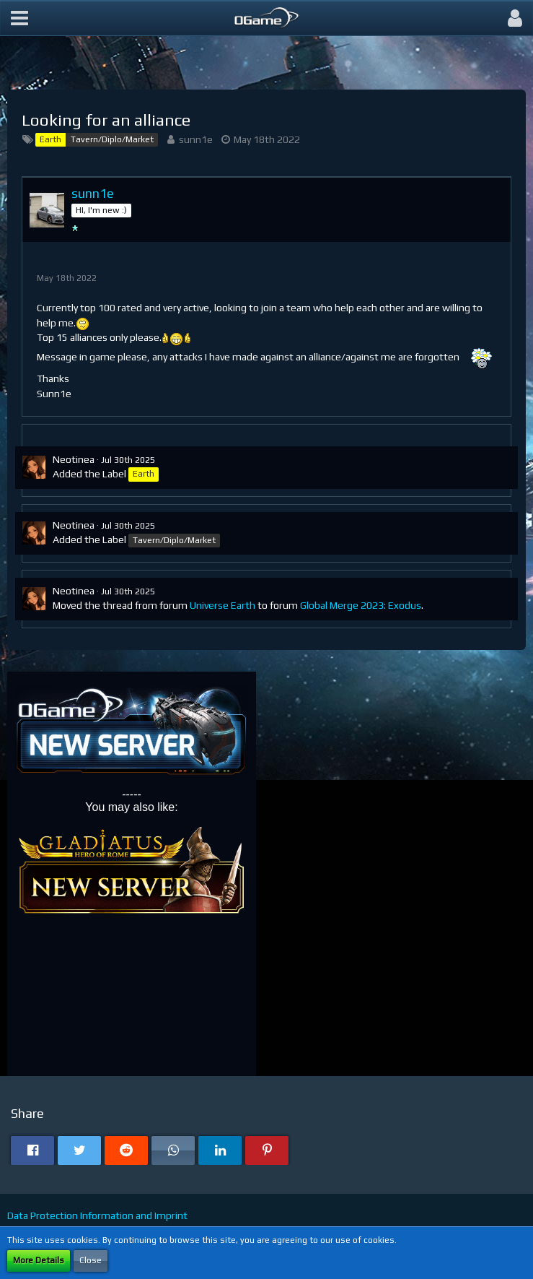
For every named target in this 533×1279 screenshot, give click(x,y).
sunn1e (196, 139)
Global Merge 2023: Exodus (360, 605)
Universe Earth (222, 605)
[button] (19, 18)
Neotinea (73, 459)
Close (90, 1260)
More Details (38, 1260)
